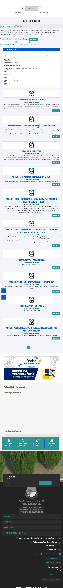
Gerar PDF (33, 39)
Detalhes (56, 111)
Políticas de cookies (55, 575)
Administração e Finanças (13, 66)
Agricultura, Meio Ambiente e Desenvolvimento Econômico (21, 69)
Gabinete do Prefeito (11, 78)
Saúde (8, 84)
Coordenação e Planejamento (14, 72)
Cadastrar (45, 483)
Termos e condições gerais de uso (51, 573)
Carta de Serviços (10, 26)
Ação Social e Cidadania (12, 62)
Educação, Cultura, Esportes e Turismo (16, 75)
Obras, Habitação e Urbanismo (14, 81)
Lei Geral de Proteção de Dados (51, 580)
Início (2, 26)
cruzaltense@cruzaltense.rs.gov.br (45, 554)
